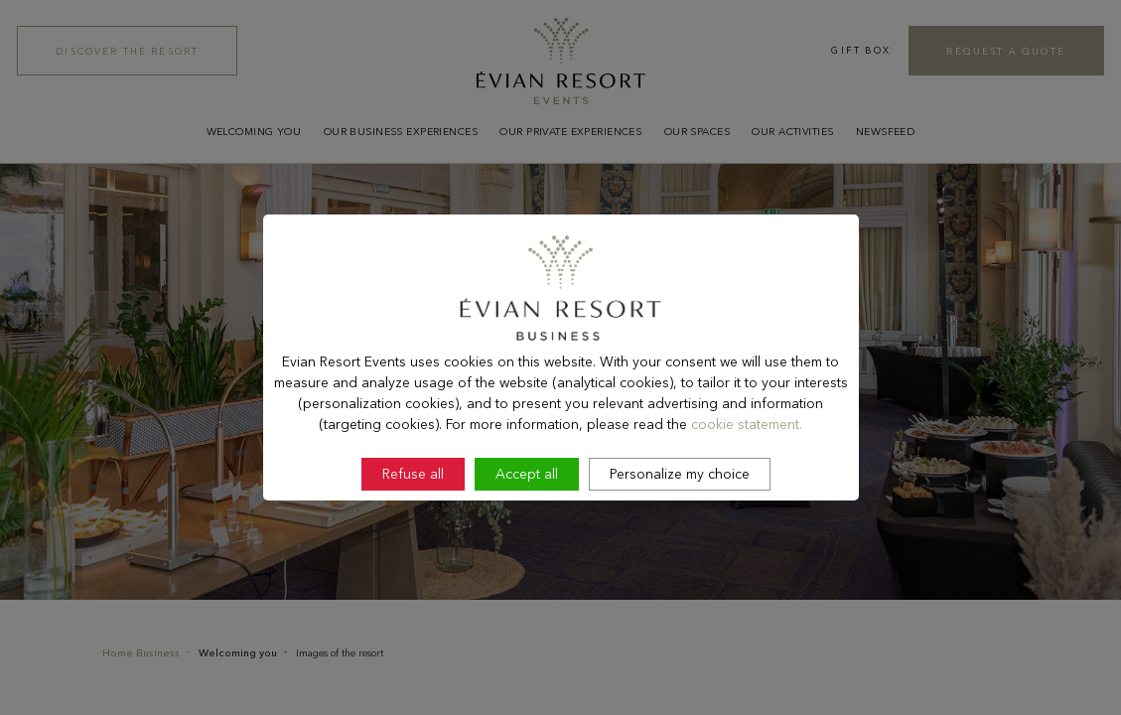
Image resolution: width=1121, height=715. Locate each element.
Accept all (526, 527)
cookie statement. (746, 477)
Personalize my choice (680, 527)
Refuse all (413, 527)
